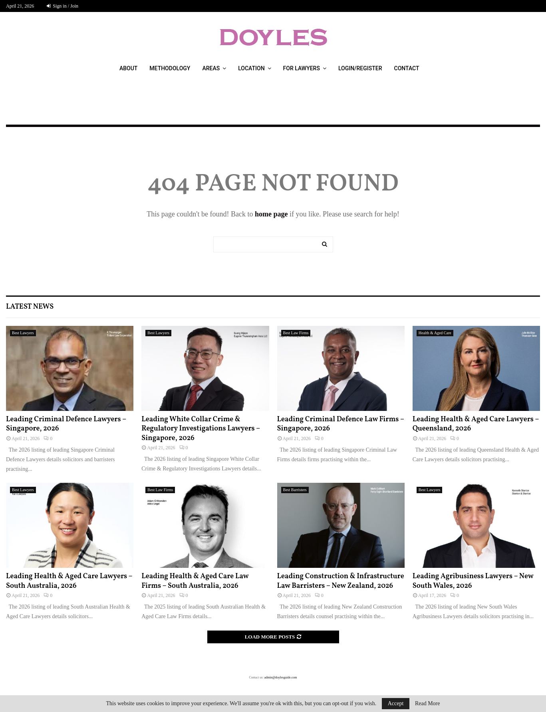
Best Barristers (295, 490)
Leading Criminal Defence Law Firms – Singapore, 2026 (340, 424)
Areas (211, 68)
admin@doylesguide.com (280, 677)
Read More (427, 703)
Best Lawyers (23, 333)
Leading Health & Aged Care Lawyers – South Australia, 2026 (69, 581)
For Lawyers (301, 68)
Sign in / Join (62, 6)
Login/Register (360, 68)
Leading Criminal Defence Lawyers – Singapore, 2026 (66, 424)
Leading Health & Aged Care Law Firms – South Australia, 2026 (194, 581)
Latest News (30, 307)
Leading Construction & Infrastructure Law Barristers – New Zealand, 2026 (340, 581)
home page (271, 214)
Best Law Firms (296, 333)
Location (251, 68)
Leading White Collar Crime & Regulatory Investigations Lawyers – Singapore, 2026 (200, 429)
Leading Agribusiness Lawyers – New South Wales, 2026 (473, 581)
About (128, 68)
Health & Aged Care (435, 333)
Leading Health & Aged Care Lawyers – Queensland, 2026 (476, 424)
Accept (396, 703)
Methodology (169, 68)
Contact (406, 68)
